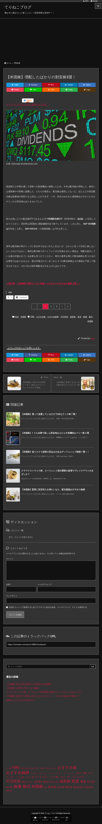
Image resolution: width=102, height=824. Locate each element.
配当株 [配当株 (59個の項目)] (52, 786)
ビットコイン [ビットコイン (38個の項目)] (41, 776)
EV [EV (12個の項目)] (10, 768)
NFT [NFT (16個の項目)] (37, 768)
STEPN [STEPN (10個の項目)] (42, 768)
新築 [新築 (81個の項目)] (83, 781)
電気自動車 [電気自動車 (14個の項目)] (89, 787)
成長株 (73, 317)
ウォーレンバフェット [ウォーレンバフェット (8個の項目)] (55, 773)
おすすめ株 (41, 317)
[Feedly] (69, 90)
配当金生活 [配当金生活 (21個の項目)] (79, 787)
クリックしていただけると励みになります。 (27, 104)
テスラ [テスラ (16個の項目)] (91, 773)
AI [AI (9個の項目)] (7, 768)
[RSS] (51, 90)
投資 (18, 63)
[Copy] (87, 90)
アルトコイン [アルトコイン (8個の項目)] (42, 773)
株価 (85, 317)
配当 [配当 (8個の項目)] (45, 787)
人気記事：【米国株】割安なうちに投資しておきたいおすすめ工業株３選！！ (43, 283)
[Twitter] (15, 85)
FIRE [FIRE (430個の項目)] (16, 767)
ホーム (9, 63)
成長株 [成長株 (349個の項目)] (65, 781)
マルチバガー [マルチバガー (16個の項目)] (65, 777)
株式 (91, 317)
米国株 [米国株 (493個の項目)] (37, 786)
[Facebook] (33, 85)
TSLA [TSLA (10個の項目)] (47, 768)
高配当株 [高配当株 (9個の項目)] (9, 791)
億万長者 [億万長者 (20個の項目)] (38, 782)
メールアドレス (45, 584)
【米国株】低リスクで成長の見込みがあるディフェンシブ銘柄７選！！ (55, 452)
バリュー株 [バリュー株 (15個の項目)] (29, 777)
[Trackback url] (51, 644)
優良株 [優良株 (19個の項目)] (46, 782)
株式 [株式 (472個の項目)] (26, 786)
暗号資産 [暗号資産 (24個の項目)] (91, 782)
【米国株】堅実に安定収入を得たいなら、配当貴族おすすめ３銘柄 (53, 489)
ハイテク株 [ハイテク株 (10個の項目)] (20, 777)
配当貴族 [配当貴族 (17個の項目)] (61, 787)
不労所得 (64, 317)
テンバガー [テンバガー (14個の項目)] (10, 777)
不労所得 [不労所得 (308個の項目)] (13, 781)
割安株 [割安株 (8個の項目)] (52, 782)
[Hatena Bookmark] (87, 85)
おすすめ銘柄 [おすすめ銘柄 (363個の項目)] (17, 772)
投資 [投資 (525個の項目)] (75, 781)
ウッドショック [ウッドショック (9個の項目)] (69, 773)
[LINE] (33, 90)
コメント (10, 559)
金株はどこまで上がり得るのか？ (21, 700)
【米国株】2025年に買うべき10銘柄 (22, 688)
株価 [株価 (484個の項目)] (18, 786)
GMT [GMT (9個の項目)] (22, 768)
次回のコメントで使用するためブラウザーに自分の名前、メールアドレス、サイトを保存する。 (49, 607)
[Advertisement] (51, 38)
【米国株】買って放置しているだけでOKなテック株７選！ (49, 414)
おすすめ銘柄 (53, 317)
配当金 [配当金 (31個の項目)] (69, 787)
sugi (93, 338)
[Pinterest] (51, 85)
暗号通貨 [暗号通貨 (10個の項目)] (9, 787)
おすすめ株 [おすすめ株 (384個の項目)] (67, 767)
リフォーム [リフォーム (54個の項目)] (78, 776)
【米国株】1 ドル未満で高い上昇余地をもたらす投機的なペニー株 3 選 (55, 433)
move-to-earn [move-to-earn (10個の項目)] (29, 768)
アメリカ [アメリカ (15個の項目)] (33, 773)
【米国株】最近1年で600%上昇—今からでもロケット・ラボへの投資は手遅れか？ (43, 696)
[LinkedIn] (69, 85)
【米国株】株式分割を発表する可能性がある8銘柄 (28, 684)
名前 (8, 584)
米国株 (23, 317)
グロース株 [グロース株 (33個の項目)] (81, 773)
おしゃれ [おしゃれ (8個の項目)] (53, 768)
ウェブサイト (11, 596)
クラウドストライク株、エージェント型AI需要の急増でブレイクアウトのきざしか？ (44, 692)
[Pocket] (15, 90)
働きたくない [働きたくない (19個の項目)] (27, 782)
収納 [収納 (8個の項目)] (57, 782)
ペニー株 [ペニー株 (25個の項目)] (54, 777)
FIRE (32, 317)
